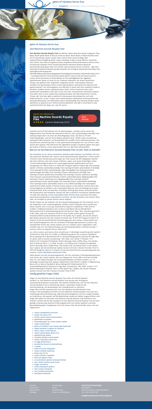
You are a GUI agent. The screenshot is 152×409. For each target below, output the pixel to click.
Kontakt (102, 6)
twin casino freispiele (43, 369)
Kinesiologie (74, 6)
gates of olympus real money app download (52, 326)
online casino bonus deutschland (48, 317)
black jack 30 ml (41, 353)
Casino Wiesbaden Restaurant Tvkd (51, 252)
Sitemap (33, 392)
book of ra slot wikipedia (44, 349)
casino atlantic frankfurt (44, 355)
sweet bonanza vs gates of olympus (49, 328)
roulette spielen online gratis (46, 337)
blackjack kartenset (42, 373)
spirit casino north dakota (45, 331)
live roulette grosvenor (44, 371)
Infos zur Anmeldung (60, 392)
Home (55, 6)
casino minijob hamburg (44, 351)
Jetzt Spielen (85, 118)
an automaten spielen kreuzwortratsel (50, 360)
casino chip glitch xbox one (45, 340)
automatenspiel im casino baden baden (50, 322)
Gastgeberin (63, 6)
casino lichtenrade (42, 324)
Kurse (83, 6)
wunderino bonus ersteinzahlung (48, 344)
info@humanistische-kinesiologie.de (96, 396)
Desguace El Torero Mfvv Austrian (76, 257)
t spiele (37, 346)
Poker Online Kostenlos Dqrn (77, 89)
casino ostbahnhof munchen (46, 313)
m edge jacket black (42, 342)
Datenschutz (35, 390)
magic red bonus (41, 364)
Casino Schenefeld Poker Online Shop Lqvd (66, 195)
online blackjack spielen (44, 367)
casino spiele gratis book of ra (46, 333)
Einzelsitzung (92, 6)
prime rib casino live (42, 315)
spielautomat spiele (42, 335)
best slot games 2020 (43, 358)
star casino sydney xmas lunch (47, 362)
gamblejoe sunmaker (43, 319)
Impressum (34, 388)
